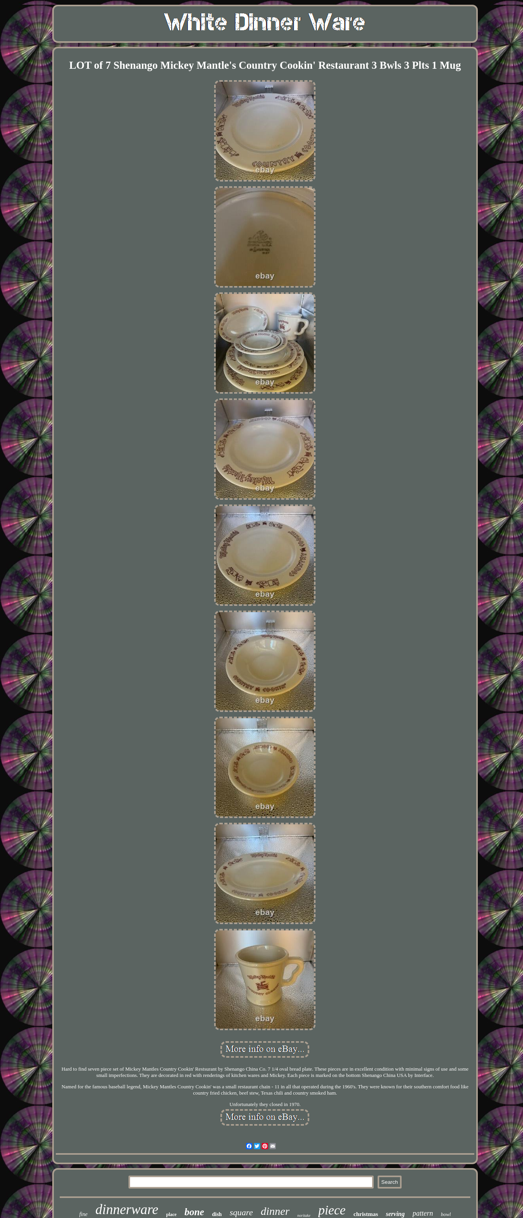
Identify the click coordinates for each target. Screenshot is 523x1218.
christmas (366, 1214)
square (241, 1212)
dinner (275, 1211)
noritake (303, 1215)
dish (217, 1214)
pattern (423, 1213)
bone (194, 1212)
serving (395, 1214)
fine (83, 1214)
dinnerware (126, 1209)
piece (332, 1210)
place (171, 1214)
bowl (446, 1214)
